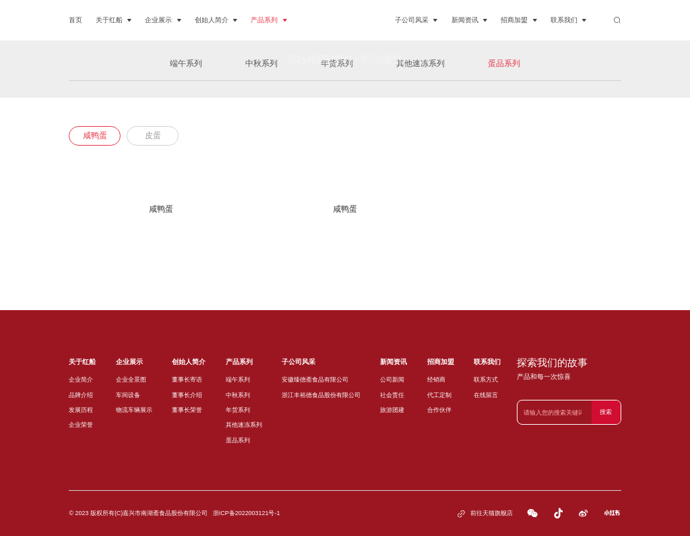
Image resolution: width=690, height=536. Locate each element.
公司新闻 (392, 379)
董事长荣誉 (187, 410)
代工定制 (439, 395)
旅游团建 (392, 410)
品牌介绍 (81, 395)
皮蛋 (153, 135)
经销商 (436, 379)
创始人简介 (216, 20)
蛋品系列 (238, 440)
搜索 (606, 412)
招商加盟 (519, 20)
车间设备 (128, 395)
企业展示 (163, 20)
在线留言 (486, 395)
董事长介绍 (187, 395)
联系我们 (569, 20)
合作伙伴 (439, 410)
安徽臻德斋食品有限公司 (315, 379)
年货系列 (238, 410)
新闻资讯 (469, 20)
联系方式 (486, 379)
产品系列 (269, 20)
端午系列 (238, 379)
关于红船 (114, 20)
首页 (75, 20)
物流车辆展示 (134, 410)
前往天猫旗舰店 (484, 513)
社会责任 (392, 395)
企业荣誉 (81, 424)
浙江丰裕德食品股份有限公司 (321, 395)
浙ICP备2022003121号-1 (246, 513)
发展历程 (81, 410)
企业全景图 (131, 379)
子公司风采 (416, 20)
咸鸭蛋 (95, 135)
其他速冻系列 (244, 424)
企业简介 (81, 379)
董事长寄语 (187, 379)
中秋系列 (238, 395)
